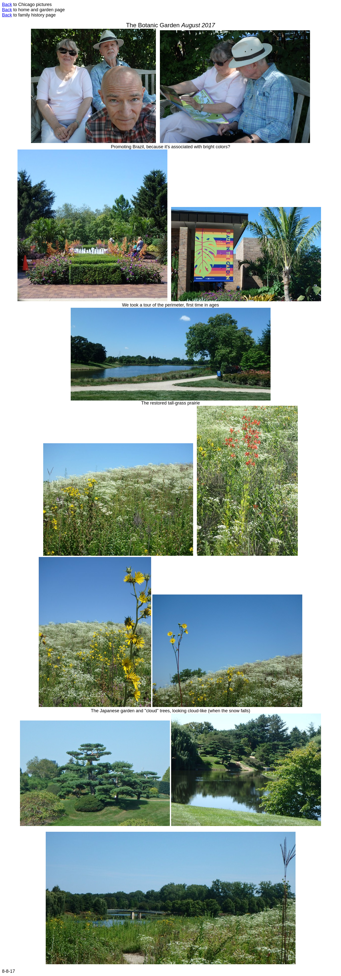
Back (7, 4)
